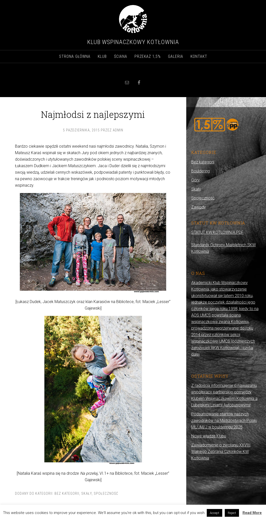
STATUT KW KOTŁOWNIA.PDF (217, 232)
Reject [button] (232, 513)
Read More (252, 512)
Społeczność (106, 493)
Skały (86, 493)
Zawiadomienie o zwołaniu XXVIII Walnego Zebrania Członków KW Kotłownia (220, 451)
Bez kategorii (66, 493)
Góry (195, 180)
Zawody (198, 207)
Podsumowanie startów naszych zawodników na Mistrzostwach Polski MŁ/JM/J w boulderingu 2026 (224, 420)
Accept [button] (214, 513)
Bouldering (200, 171)
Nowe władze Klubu (208, 436)
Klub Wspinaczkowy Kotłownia (133, 42)
